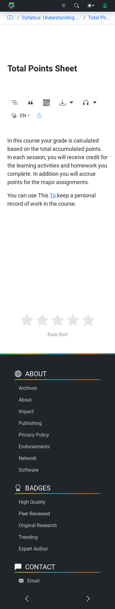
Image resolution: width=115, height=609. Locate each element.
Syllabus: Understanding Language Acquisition (51, 18)
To (53, 195)
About (25, 400)
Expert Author (33, 549)
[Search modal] (76, 6)
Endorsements (34, 447)
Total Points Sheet (99, 18)
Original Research (38, 525)
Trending (28, 537)
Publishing (30, 423)
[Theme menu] (90, 6)
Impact (26, 411)
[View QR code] (46, 103)
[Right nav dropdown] (63, 6)
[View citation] (30, 103)
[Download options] (66, 103)
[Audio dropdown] (90, 103)
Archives (28, 388)
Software (28, 470)
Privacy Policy (34, 435)
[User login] (104, 6)
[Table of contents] (10, 18)
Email (33, 581)
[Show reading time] (40, 115)
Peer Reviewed (34, 514)
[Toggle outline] (14, 103)
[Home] (11, 6)
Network (27, 458)
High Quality (32, 502)
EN (23, 116)
